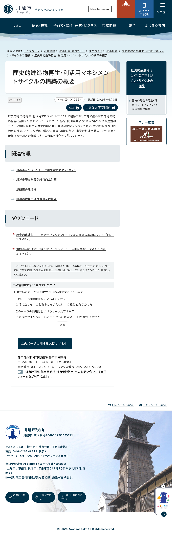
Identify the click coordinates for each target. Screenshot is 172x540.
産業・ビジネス (86, 25)
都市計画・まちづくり (72, 51)
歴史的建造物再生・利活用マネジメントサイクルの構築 (146, 74)
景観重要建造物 (26, 189)
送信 (62, 324)
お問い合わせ (19, 497)
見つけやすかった (30, 317)
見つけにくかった (89, 317)
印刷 (71, 108)
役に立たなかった (81, 305)
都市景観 (112, 51)
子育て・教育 (63, 25)
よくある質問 (155, 25)
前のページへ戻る (123, 404)
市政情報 (109, 25)
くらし (17, 25)
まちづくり (95, 51)
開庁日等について (74, 497)
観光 (132, 25)
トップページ (31, 51)
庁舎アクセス (45, 497)
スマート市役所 (144, 12)
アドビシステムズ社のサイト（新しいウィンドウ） (53, 270)
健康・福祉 (40, 25)
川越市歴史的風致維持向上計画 (36, 180)
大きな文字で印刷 (97, 107)
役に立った (26, 305)
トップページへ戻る (155, 404)
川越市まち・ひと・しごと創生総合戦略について (46, 170)
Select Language (91, 9)
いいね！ (20, 101)
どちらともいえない (51, 305)
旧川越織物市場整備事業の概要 (36, 199)
